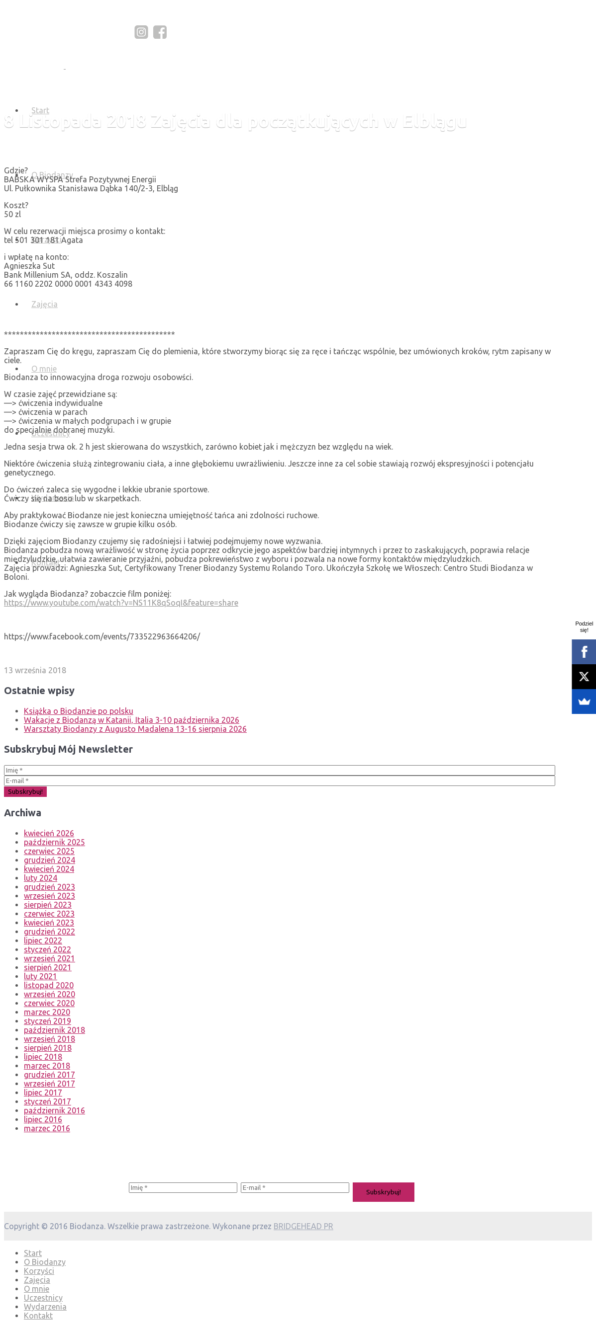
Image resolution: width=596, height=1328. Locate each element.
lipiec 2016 (43, 1119)
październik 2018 (54, 1029)
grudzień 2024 (49, 860)
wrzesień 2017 (49, 1083)
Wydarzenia (45, 1306)
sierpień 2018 (48, 1047)
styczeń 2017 (47, 1101)
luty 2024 (40, 877)
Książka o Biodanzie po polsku (78, 710)
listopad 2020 (49, 985)
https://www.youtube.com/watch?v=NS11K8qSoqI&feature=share (121, 602)
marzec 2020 (47, 1012)
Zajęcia (44, 304)
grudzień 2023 (49, 886)
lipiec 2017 (43, 1092)
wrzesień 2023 (49, 895)
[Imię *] (279, 770)
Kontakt (38, 1315)
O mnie (44, 368)
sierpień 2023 (48, 904)
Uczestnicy (43, 1297)
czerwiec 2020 (49, 1003)
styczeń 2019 (47, 1020)
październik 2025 (54, 842)
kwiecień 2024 (49, 868)
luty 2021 (40, 976)
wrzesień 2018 (49, 1038)
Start (33, 1253)
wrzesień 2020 (49, 994)
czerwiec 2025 (49, 851)
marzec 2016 (47, 1128)
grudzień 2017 (49, 1074)
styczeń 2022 (47, 949)
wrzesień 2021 (49, 958)
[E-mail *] (279, 781)
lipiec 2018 (43, 1056)
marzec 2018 (47, 1065)
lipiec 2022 (43, 940)
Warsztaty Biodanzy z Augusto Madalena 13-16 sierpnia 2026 (135, 728)
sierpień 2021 (48, 967)
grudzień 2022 (49, 931)
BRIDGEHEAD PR (303, 1226)
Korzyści (39, 1270)
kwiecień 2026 (49, 833)
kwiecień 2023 (49, 922)
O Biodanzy (45, 1261)
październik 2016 (54, 1110)
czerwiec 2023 (49, 913)
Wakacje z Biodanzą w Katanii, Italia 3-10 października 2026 (131, 719)
